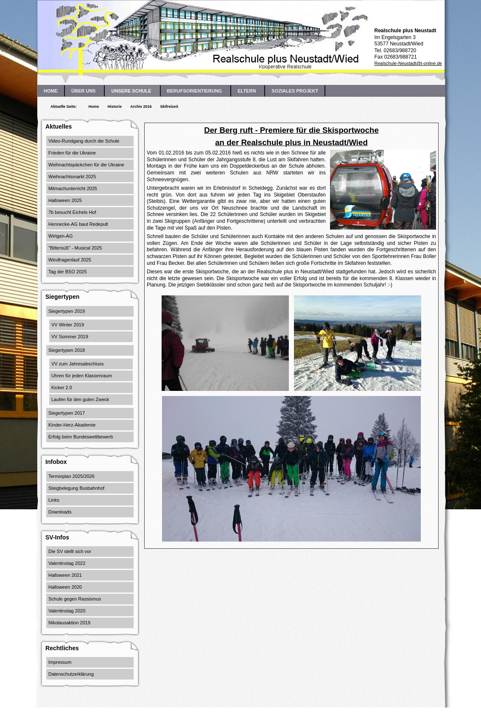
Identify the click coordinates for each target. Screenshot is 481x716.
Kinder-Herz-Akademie (71, 424)
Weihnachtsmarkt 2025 (72, 176)
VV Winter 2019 (67, 324)
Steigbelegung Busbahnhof (76, 488)
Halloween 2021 (65, 575)
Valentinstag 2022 (66, 563)
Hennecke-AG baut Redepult (78, 224)
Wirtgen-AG (60, 236)
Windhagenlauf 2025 (69, 259)
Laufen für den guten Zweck (80, 399)
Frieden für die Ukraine (72, 152)
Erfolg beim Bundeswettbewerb (80, 436)
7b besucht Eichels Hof (72, 212)
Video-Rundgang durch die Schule (83, 140)
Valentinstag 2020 (66, 610)
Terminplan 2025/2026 (71, 476)
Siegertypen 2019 (66, 311)
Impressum (59, 662)
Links (53, 500)
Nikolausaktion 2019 (69, 622)
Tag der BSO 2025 (67, 271)
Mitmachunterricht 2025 (72, 188)
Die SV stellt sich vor (69, 551)
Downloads (59, 511)
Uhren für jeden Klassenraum (81, 375)
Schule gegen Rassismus (74, 598)
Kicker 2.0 (61, 387)
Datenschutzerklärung (71, 674)
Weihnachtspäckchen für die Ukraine (86, 164)
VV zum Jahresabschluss (77, 363)
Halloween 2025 (65, 200)
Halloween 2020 (65, 587)
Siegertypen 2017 (66, 413)
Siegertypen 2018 (66, 350)
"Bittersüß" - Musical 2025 (75, 247)
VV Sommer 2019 (69, 336)
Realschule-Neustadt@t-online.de (408, 63)
